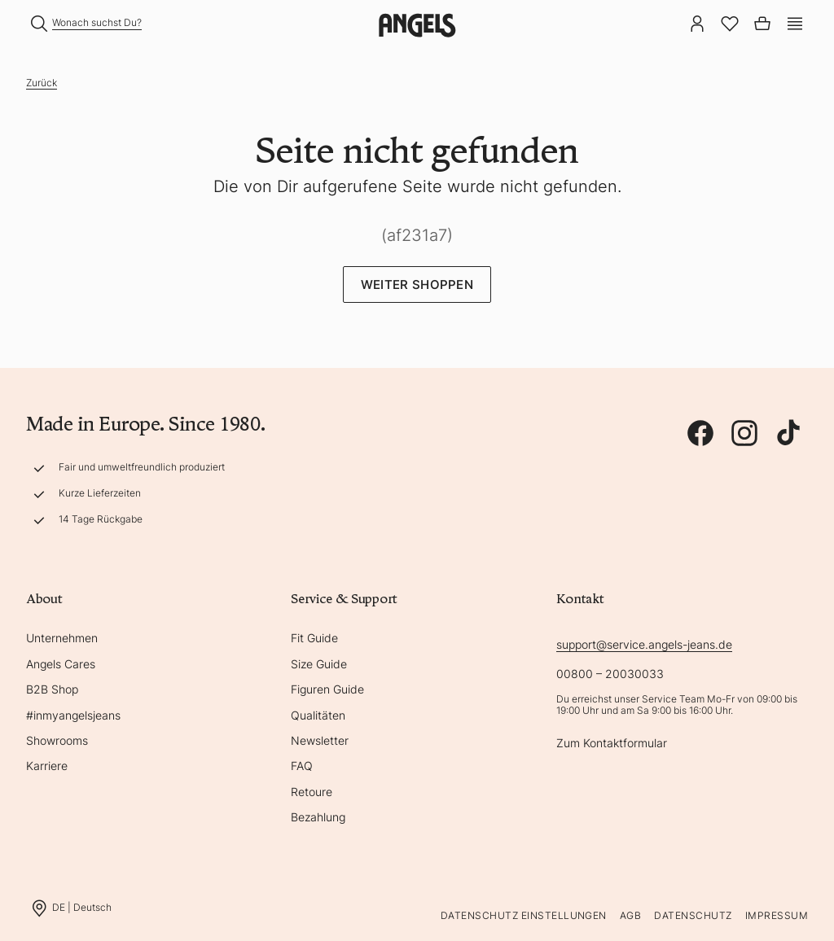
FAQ (302, 765)
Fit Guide (314, 638)
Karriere (47, 765)
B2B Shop (52, 689)
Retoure (311, 792)
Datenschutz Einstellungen (524, 915)
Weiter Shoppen (417, 284)
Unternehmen (62, 638)
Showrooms (57, 740)
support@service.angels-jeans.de (644, 644)
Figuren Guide (327, 689)
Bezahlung (318, 817)
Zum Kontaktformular (611, 743)
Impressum (776, 915)
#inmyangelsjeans (73, 715)
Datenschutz (692, 915)
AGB (630, 915)
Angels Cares (60, 664)
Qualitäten (318, 715)
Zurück (41, 83)
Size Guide (319, 664)
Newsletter (320, 740)
